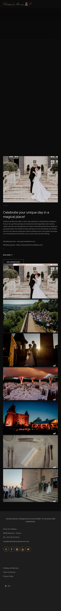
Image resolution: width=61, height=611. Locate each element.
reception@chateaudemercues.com (16, 541)
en (9, 586)
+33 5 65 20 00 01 (12, 537)
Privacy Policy (8, 576)
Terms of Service (9, 572)
